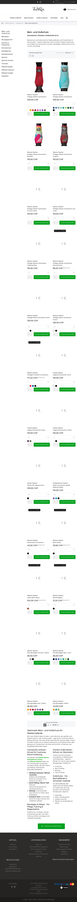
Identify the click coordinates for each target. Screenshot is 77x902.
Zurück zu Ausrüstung (51, 826)
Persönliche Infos (64, 844)
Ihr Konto (64, 840)
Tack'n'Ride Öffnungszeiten (38, 847)
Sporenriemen (7, 60)
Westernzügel (7, 73)
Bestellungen (64, 847)
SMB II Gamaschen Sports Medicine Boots (61, 485)
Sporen (4, 57)
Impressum (13, 864)
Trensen (5, 64)
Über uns (39, 844)
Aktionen (54, 18)
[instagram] (40, 2)
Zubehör (5, 76)
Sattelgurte (6, 51)
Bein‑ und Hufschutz (6, 32)
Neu (62, 17)
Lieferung (38, 851)
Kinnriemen (6, 48)
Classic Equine (43, 757)
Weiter (55, 725)
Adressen (64, 851)
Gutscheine (64, 854)
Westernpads (7, 67)
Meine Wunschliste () (59, 2)
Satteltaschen (7, 54)
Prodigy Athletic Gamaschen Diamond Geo (62, 263)
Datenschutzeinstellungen (63, 859)
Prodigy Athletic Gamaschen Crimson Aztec (36, 209)
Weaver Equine (36, 761)
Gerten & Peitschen (6, 44)
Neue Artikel (13, 847)
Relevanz (69, 53)
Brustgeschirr (7, 40)
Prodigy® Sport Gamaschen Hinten (62, 317)
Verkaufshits (13, 849)
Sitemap (38, 856)
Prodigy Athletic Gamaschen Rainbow (36, 154)
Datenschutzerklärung (12, 871)
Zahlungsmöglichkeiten (39, 849)
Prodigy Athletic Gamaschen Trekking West (36, 263)
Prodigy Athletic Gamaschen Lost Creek (64, 209)
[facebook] (37, 2)
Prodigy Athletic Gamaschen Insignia (62, 154)
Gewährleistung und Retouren (39, 854)
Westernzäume (8, 70)
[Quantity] (30, 114)
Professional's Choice (35, 759)
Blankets (5, 36)
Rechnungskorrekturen (64, 849)
